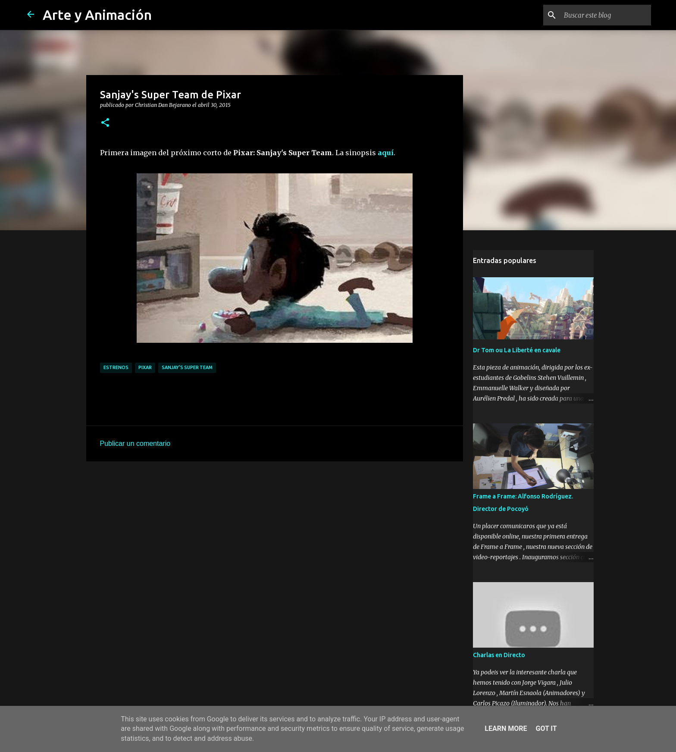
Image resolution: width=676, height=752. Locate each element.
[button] (105, 122)
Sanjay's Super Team (187, 367)
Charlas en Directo (499, 655)
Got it (546, 728)
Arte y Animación (97, 14)
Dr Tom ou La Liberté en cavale (516, 350)
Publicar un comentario (135, 443)
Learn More (506, 728)
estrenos (115, 367)
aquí (386, 152)
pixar (145, 367)
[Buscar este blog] (605, 15)
